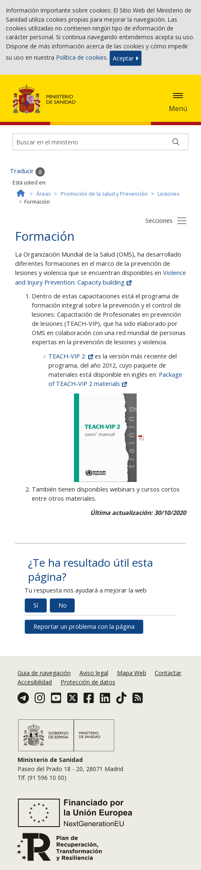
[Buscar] (176, 142)
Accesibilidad (35, 682)
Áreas (43, 193)
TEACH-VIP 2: (71, 356)
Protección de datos (88, 682)
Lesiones (168, 193)
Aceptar (125, 58)
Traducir (27, 171)
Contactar (168, 673)
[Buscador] (100, 142)
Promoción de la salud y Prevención (104, 193)
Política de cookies (81, 58)
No (63, 605)
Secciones (159, 220)
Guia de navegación (44, 673)
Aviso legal (93, 673)
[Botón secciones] (182, 220)
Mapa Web (131, 673)
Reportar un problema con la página (84, 626)
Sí (35, 605)
